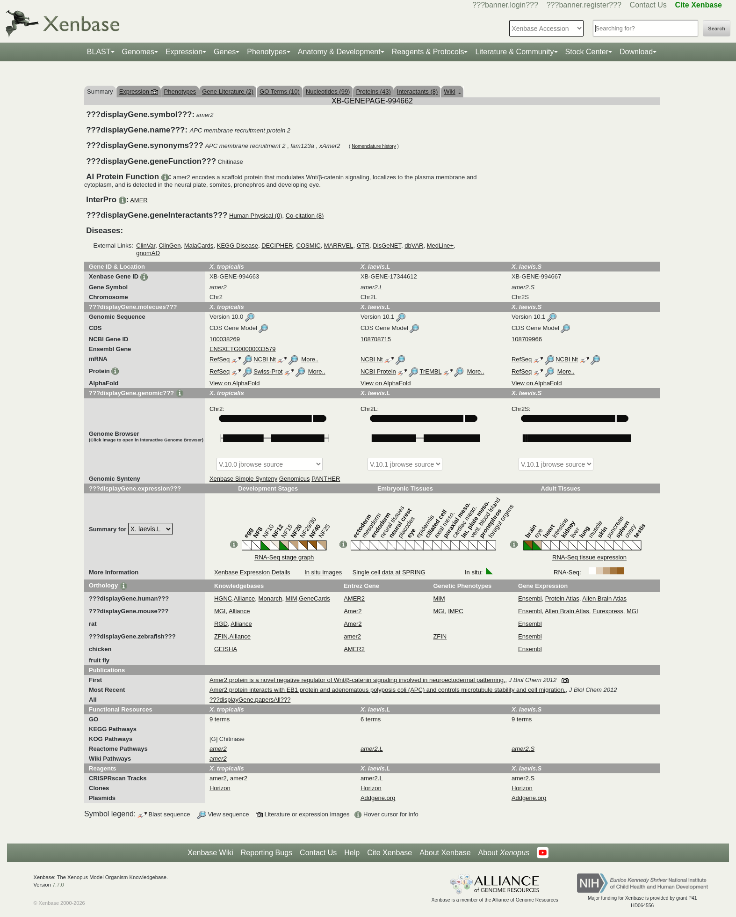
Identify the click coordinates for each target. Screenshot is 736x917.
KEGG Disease (237, 245)
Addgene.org (378, 797)
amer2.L (372, 778)
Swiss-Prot (267, 371)
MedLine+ (440, 245)
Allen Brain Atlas (604, 598)
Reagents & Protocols (428, 52)
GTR (363, 245)
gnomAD (148, 253)
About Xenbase (444, 853)
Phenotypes (267, 52)
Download (636, 52)
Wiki (452, 91)
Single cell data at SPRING (389, 572)
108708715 (376, 339)
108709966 (527, 339)
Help (352, 853)
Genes (225, 52)
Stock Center (586, 52)
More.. (309, 359)
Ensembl (530, 598)
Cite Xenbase (389, 853)
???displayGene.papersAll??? (249, 699)
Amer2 (352, 611)
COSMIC (308, 245)
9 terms (219, 719)
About (503, 853)
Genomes (138, 52)
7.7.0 (58, 885)
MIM (291, 598)
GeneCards (314, 598)
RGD (221, 623)
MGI (220, 611)
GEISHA (225, 649)
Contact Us (648, 5)
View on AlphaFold (234, 383)
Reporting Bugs (266, 853)
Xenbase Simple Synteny (243, 478)
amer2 (352, 636)
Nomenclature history (374, 146)
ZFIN (221, 636)
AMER (139, 200)
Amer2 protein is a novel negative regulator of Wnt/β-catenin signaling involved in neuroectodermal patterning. (357, 679)
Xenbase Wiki (210, 853)
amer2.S (523, 778)
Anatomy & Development (339, 52)
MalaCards (199, 245)
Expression (184, 52)
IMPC (455, 611)
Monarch (270, 598)
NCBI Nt (264, 359)
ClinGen (169, 245)
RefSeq (219, 359)
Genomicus (294, 478)
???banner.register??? (584, 5)
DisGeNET (387, 245)
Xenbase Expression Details (252, 572)
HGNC (223, 598)
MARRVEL (339, 245)
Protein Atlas (562, 598)
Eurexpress (607, 611)
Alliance (244, 598)
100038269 (224, 339)
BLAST (99, 52)
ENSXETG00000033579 (242, 348)
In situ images (323, 572)
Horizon (220, 788)
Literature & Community (514, 52)
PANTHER (325, 478)
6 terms (371, 719)
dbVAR (413, 245)
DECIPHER (277, 245)
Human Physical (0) (255, 215)
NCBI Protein (378, 371)
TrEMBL (430, 371)
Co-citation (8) (305, 215)
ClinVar (145, 245)
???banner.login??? (505, 5)
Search (716, 28)
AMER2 (354, 598)
